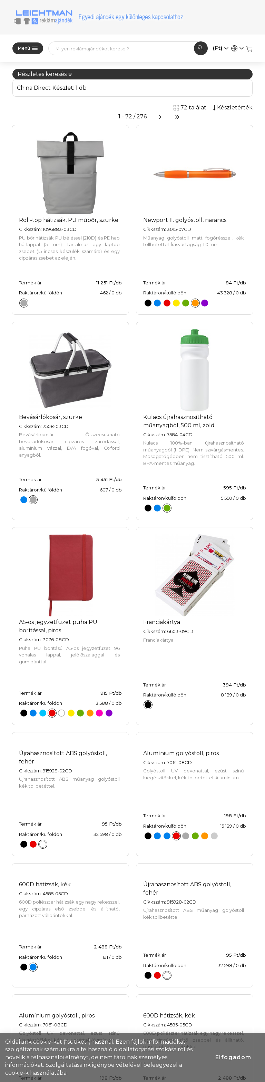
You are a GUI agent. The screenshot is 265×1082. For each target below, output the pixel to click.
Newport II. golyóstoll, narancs (184, 220)
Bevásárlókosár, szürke (50, 417)
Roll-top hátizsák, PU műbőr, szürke (68, 220)
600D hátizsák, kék (45, 884)
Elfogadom (233, 1057)
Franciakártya (161, 622)
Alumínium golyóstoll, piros (181, 753)
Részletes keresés (45, 74)
